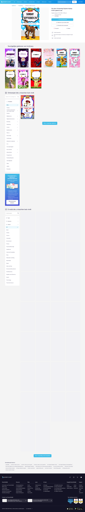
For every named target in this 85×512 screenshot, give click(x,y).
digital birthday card (39, 468)
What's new (4, 486)
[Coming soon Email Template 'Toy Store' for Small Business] (73, 286)
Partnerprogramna (5, 489)
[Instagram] (73, 477)
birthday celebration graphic (21, 468)
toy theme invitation (48, 468)
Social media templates (20, 488)
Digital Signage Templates (29, 466)
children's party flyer (31, 468)
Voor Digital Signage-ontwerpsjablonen (65, 464)
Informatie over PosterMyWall (8, 485)
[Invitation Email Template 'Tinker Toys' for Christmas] (43, 406)
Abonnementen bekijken (12, 202)
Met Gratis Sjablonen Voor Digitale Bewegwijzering (14, 466)
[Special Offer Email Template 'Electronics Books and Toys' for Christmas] (28, 316)
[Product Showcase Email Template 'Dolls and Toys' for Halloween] (28, 406)
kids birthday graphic (57, 468)
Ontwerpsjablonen (19, 485)
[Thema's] (18, 224)
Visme (75, 485)
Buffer (75, 486)
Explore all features (20, 492)
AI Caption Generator (58, 491)
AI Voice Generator (58, 486)
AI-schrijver (45, 489)
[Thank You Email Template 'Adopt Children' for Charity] (28, 437)
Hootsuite (76, 488)
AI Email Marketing (47, 488)
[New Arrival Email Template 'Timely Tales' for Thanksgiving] (73, 256)
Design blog (37, 488)
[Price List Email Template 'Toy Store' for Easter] (43, 346)
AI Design (45, 485)
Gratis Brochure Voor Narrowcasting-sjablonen (44, 466)
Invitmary (57, 16)
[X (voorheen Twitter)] (77, 477)
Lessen (36, 486)
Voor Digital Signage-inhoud (52, 464)
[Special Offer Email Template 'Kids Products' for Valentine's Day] (58, 256)
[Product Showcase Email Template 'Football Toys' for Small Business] (73, 376)
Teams (29, 489)
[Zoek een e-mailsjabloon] (11, 213)
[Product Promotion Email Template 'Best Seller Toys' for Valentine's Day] (58, 286)
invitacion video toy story (15, 464)
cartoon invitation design (10, 469)
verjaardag (7, 464)
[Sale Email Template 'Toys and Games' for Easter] (58, 226)
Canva (68, 485)
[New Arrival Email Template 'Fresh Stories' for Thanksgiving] (73, 316)
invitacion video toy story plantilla (40, 464)
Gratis (29, 485)
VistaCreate (69, 486)
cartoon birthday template (10, 468)
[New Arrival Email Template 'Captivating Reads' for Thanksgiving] (58, 316)
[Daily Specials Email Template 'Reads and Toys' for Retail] (43, 286)
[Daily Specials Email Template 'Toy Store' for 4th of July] (28, 376)
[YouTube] (81, 477)
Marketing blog (38, 489)
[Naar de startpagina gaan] (5, 2)
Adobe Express (70, 488)
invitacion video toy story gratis (26, 464)
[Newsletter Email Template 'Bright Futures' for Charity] (58, 406)
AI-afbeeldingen (46, 491)
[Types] (18, 217)
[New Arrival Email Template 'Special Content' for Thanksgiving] (28, 346)
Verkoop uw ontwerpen (6, 491)
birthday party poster (66, 468)
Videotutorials (38, 485)
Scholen (29, 491)
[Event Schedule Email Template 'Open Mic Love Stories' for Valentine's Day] (58, 376)
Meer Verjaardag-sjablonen (50, 123)
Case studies (4, 488)
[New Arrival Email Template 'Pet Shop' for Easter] (28, 226)
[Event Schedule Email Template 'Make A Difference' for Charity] (43, 437)
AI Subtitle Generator (58, 485)
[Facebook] (70, 477)
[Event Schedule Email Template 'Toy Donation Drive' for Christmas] (43, 256)
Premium (29, 486)
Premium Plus (30, 488)
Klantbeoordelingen (6, 492)
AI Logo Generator (58, 489)
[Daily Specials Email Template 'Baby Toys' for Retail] (28, 286)
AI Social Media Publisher (48, 486)
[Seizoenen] (18, 221)
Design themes (19, 489)
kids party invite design (69, 466)
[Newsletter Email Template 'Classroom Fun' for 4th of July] (43, 376)
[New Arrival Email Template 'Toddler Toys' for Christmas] (43, 316)
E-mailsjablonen (19, 486)
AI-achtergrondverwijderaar (59, 488)
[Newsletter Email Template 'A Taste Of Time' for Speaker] (73, 226)
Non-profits (30, 492)
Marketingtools (19, 491)
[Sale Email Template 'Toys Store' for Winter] (58, 346)
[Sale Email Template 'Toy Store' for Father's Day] (73, 346)
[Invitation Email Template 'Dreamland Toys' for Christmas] (28, 256)
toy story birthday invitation (58, 466)
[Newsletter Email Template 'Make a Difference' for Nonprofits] (73, 406)
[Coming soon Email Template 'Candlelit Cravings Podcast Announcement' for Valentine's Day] (43, 226)
